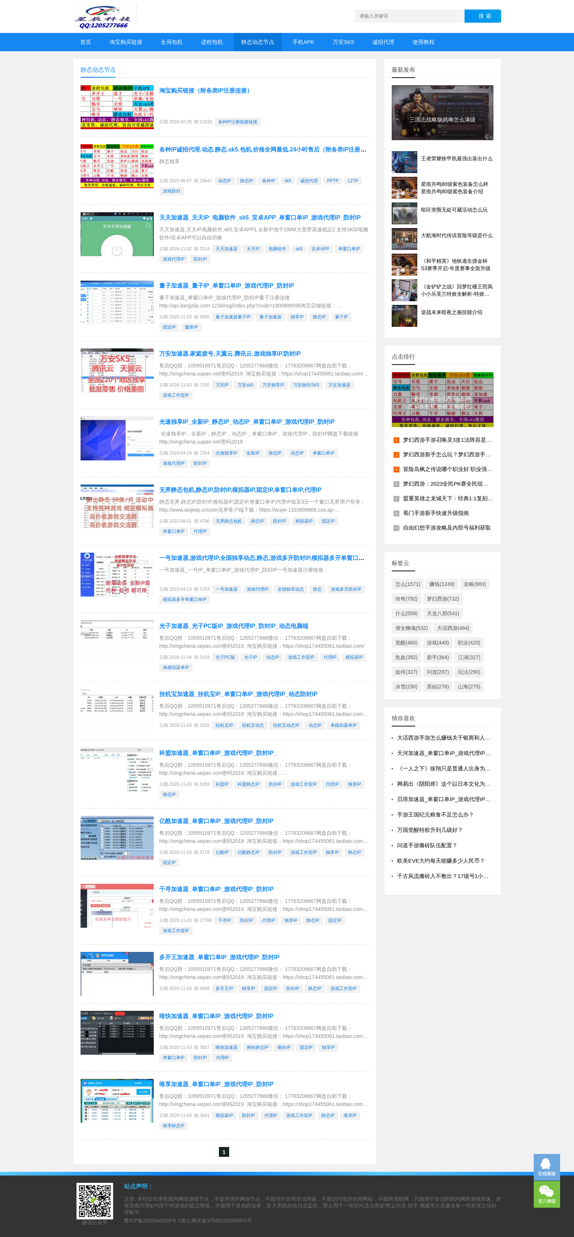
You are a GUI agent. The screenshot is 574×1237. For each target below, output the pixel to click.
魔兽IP (191, 327)
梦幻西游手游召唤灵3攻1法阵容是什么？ (453, 440)
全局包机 (172, 42)
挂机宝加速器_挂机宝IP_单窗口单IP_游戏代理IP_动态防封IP (238, 694)
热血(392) (406, 657)
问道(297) (438, 672)
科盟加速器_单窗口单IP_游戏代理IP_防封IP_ (218, 753)
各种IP (268, 180)
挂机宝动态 (253, 725)
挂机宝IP (224, 725)
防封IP (200, 259)
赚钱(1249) (441, 584)
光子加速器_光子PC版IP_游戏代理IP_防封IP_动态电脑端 (233, 626)
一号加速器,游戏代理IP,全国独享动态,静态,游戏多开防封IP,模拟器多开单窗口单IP (264, 558)
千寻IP (224, 920)
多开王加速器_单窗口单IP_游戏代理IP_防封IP (219, 957)
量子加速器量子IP (233, 316)
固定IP (169, 327)
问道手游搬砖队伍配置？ (427, 845)
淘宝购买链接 (125, 42)
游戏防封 (171, 191)
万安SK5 (343, 42)
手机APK (303, 42)
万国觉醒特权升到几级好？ (430, 830)
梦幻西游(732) (443, 599)
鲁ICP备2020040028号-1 (152, 1220)
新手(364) (438, 657)
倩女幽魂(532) (411, 628)
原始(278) (438, 686)
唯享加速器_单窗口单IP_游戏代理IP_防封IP (216, 1084)
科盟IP (222, 784)
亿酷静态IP (248, 852)
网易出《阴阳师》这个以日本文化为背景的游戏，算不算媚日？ (474, 784)
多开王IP (224, 988)
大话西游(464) (453, 628)
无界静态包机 (229, 521)
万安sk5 (245, 385)
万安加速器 (339, 385)
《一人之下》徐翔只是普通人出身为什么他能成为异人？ (465, 768)
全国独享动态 (290, 589)
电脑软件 (277, 248)
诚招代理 (383, 42)
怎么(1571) (407, 584)
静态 (317, 589)
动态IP (224, 180)
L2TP (353, 180)
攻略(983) (475, 584)
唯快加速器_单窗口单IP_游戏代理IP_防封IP (216, 1016)
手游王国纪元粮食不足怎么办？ (435, 814)
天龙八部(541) (443, 613)
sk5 (287, 180)
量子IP (341, 316)
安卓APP (320, 248)
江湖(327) (469, 657)
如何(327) (406, 672)
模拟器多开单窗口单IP (184, 599)
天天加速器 (227, 248)
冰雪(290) (406, 686)
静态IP (246, 180)
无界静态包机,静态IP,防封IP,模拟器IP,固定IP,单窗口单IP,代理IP (240, 490)
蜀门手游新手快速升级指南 (436, 513)
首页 (85, 42)
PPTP (332, 180)
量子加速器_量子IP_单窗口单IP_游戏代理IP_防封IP (226, 286)
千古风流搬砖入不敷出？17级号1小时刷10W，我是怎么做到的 (473, 876)
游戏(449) (438, 643)
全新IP (252, 453)
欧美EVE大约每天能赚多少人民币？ (441, 860)
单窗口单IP (349, 248)
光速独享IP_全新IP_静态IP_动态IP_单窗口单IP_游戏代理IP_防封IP (247, 422)
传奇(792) (406, 599)
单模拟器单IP (176, 667)
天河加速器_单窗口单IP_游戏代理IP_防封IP (450, 753)
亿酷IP (222, 852)
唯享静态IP (173, 1125)
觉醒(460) (406, 643)
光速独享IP (226, 453)
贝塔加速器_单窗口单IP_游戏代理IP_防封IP (450, 799)
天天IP (253, 248)
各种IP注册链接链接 (237, 121)
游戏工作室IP (176, 395)
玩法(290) (469, 672)
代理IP (200, 531)
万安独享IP (273, 385)
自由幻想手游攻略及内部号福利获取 (447, 527)
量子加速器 (271, 316)
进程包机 (212, 42)
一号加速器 (227, 589)
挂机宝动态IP (286, 725)
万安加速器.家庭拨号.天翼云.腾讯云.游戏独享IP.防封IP (230, 354)
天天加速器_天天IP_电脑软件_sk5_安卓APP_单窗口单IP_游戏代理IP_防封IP (260, 217)
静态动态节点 (257, 42)
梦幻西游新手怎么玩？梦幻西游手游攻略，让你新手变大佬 (474, 454)
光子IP (250, 657)
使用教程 (424, 42)
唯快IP (283, 1047)
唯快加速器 (227, 1047)
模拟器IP (304, 521)
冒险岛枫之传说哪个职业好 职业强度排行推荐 (458, 469)
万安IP (222, 385)
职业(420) (469, 643)
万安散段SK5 (306, 385)
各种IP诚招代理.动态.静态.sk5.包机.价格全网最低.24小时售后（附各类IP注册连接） (268, 149)
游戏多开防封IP (346, 589)
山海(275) (469, 686)
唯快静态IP (257, 1047)
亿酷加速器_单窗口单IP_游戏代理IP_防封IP (216, 821)
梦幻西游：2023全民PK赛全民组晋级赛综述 (456, 484)
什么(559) (406, 613)
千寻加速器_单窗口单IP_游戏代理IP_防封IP (216, 889)
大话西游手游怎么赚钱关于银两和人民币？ (449, 738)
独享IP (297, 316)
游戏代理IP (173, 259)
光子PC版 (225, 657)
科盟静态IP (248, 784)
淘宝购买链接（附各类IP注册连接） (206, 90)
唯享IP (350, 1115)
